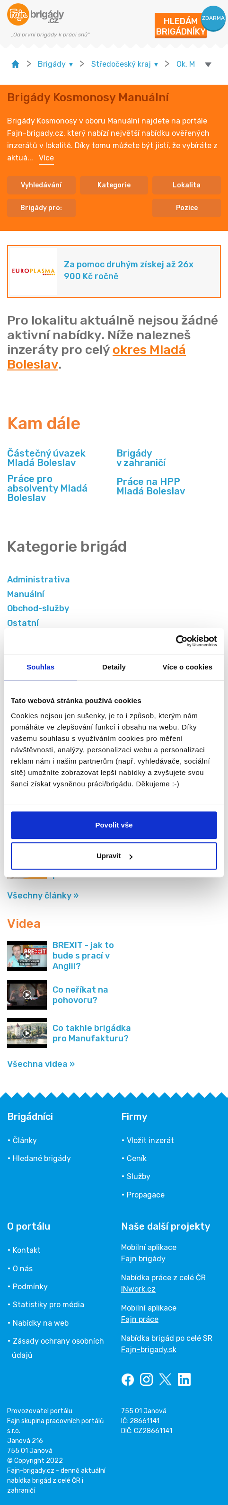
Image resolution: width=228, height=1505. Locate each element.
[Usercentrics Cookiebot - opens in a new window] (175, 641)
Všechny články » (43, 895)
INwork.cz (138, 1289)
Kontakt (27, 1250)
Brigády (141, 458)
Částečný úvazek (46, 458)
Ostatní (23, 623)
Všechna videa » (41, 1064)
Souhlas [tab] (40, 667)
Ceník (137, 1158)
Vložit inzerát (150, 1140)
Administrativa (38, 579)
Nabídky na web (41, 1323)
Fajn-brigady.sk (148, 1349)
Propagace (146, 1194)
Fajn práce (139, 1319)
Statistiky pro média (48, 1304)
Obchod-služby (38, 608)
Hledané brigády (42, 1158)
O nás (23, 1268)
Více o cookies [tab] (188, 667)
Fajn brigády (143, 1258)
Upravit (114, 856)
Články (25, 1140)
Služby (138, 1176)
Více (46, 157)
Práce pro (59, 488)
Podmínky (30, 1286)
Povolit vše (113, 825)
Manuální (25, 594)
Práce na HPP (150, 486)
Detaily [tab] (114, 667)
